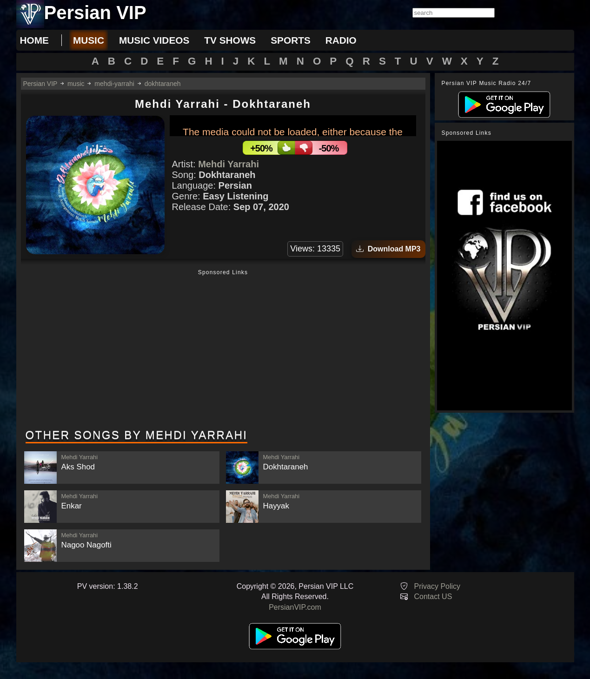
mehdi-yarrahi (114, 83)
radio (341, 40)
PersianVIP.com (295, 607)
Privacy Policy (437, 586)
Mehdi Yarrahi (228, 164)
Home (34, 40)
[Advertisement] (223, 350)
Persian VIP (40, 83)
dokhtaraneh (163, 83)
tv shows (230, 40)
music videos (154, 40)
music (88, 40)
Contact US (433, 596)
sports (291, 40)
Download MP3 (388, 249)
